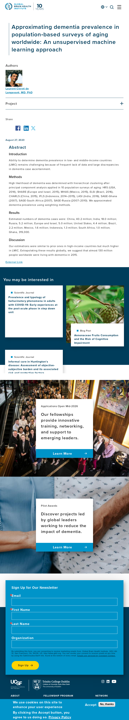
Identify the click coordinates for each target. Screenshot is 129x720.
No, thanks (107, 704)
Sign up (23, 665)
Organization (23, 638)
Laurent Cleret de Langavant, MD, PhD (19, 90)
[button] (113, 7)
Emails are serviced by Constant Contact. (96, 656)
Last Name (21, 623)
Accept (91, 704)
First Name (21, 609)
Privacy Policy (60, 717)
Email (16, 595)
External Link (14, 262)
